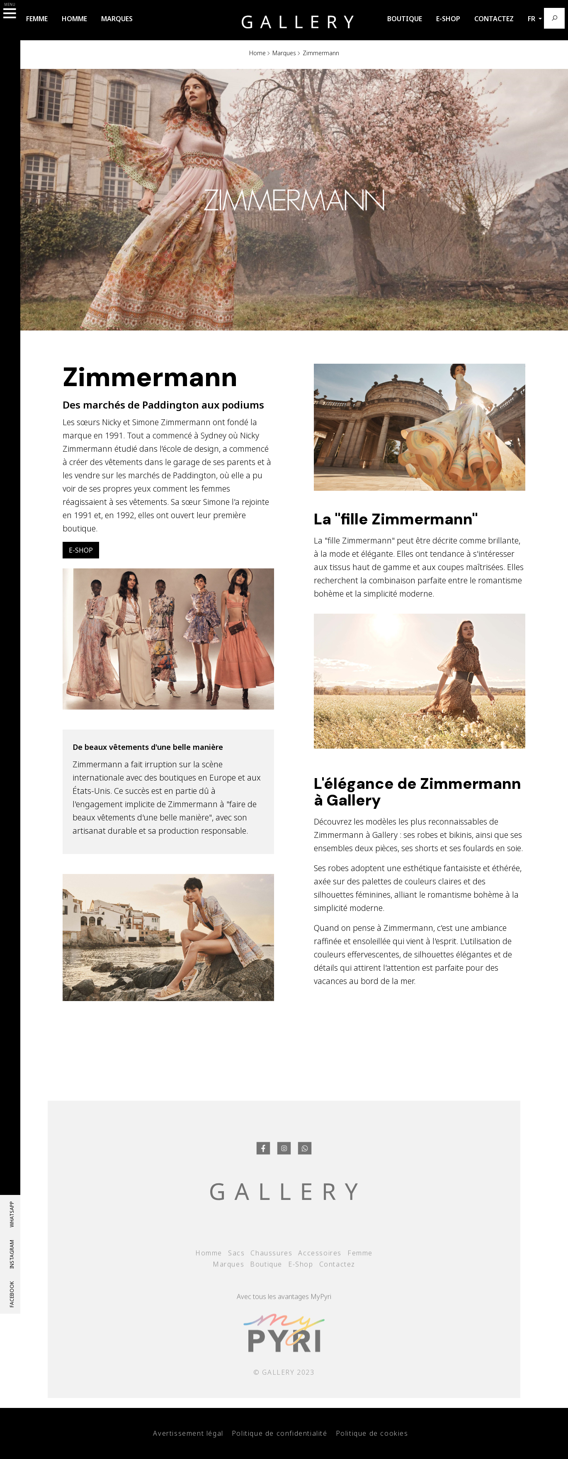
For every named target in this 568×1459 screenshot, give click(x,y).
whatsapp (11, 1214)
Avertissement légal (188, 1433)
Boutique (404, 18)
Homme (74, 18)
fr (532, 18)
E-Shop (448, 18)
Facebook (11, 1294)
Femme (37, 18)
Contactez (494, 18)
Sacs (236, 1270)
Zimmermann (321, 53)
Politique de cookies (372, 1433)
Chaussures (271, 1270)
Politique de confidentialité (280, 1433)
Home (257, 53)
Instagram (11, 1254)
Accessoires (320, 1270)
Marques (117, 18)
